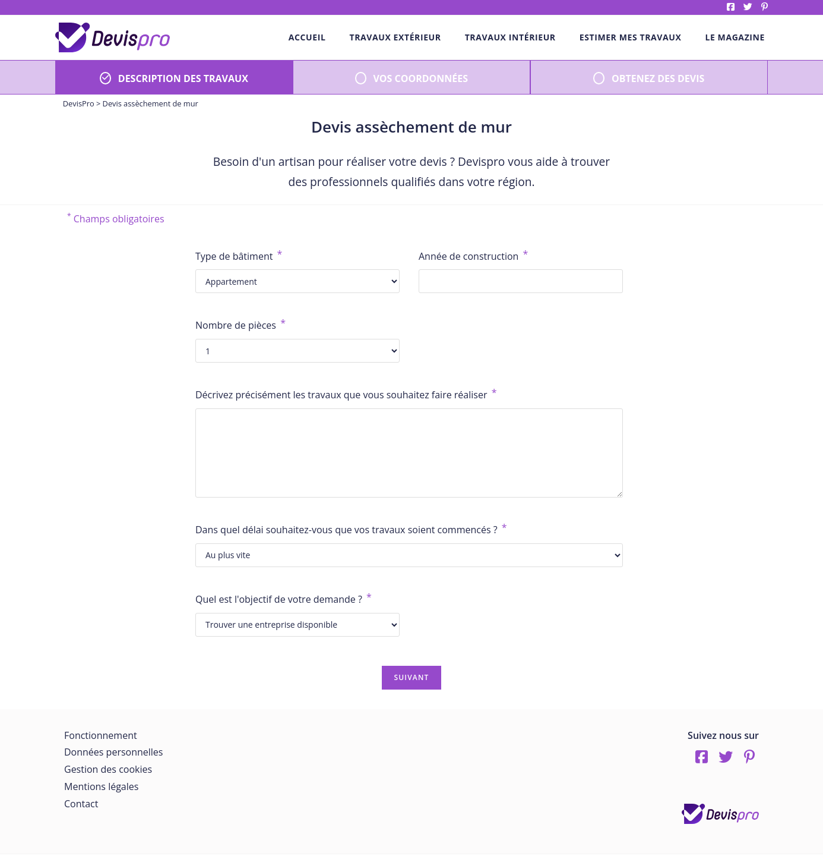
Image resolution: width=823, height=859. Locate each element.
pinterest (764, 6)
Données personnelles (113, 752)
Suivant (411, 677)
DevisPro (78, 103)
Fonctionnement (100, 735)
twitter (747, 6)
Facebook (731, 6)
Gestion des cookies (108, 769)
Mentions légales (101, 786)
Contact (81, 803)
